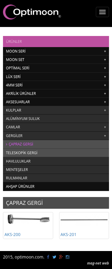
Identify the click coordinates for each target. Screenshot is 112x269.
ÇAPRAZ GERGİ (21, 144)
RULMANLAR (16, 178)
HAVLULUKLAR (18, 161)
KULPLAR (13, 110)
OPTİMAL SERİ (17, 67)
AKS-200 (28, 225)
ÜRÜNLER (14, 41)
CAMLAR (13, 127)
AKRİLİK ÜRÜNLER (21, 93)
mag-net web (98, 263)
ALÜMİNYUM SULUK (23, 118)
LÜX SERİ (13, 76)
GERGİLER (14, 135)
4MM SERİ (14, 85)
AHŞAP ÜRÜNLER (20, 186)
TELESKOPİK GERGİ (21, 152)
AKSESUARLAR (18, 101)
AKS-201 (84, 225)
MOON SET (15, 59)
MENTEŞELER (17, 169)
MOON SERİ (16, 51)
